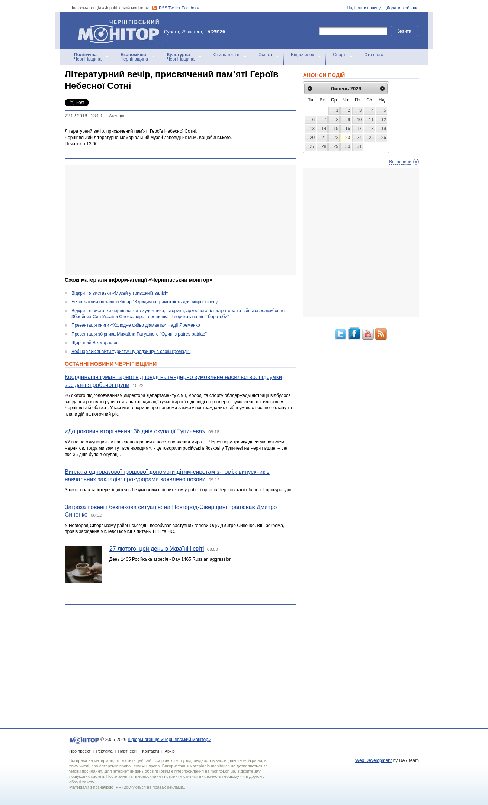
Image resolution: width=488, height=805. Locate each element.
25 (371, 137)
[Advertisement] (180, 220)
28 (323, 146)
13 (312, 128)
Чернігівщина (88, 57)
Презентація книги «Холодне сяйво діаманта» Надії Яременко (135, 325)
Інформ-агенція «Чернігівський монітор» (121, 30)
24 (359, 137)
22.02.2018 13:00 (83, 116)
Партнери (127, 751)
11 (371, 119)
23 (347, 137)
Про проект (79, 751)
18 (371, 128)
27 (312, 146)
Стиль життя (227, 54)
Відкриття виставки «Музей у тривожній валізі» (119, 293)
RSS (163, 8)
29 (336, 146)
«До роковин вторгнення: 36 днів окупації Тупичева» (135, 431)
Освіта (265, 54)
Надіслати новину (364, 8)
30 (347, 146)
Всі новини (400, 161)
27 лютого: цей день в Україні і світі (156, 549)
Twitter (174, 8)
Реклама (104, 751)
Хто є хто (374, 54)
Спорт (339, 54)
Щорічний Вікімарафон (95, 342)
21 (323, 137)
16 (347, 128)
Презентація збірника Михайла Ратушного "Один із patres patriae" (139, 334)
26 (383, 137)
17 (359, 128)
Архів (170, 751)
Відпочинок (302, 54)
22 (336, 137)
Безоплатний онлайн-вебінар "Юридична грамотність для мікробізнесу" (145, 301)
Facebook (190, 8)
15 (336, 128)
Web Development (373, 760)
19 (383, 128)
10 (359, 119)
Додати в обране (402, 8)
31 (359, 146)
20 (312, 137)
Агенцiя (116, 116)
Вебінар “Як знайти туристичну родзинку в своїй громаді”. (130, 351)
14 (323, 128)
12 (383, 119)
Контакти (150, 751)
